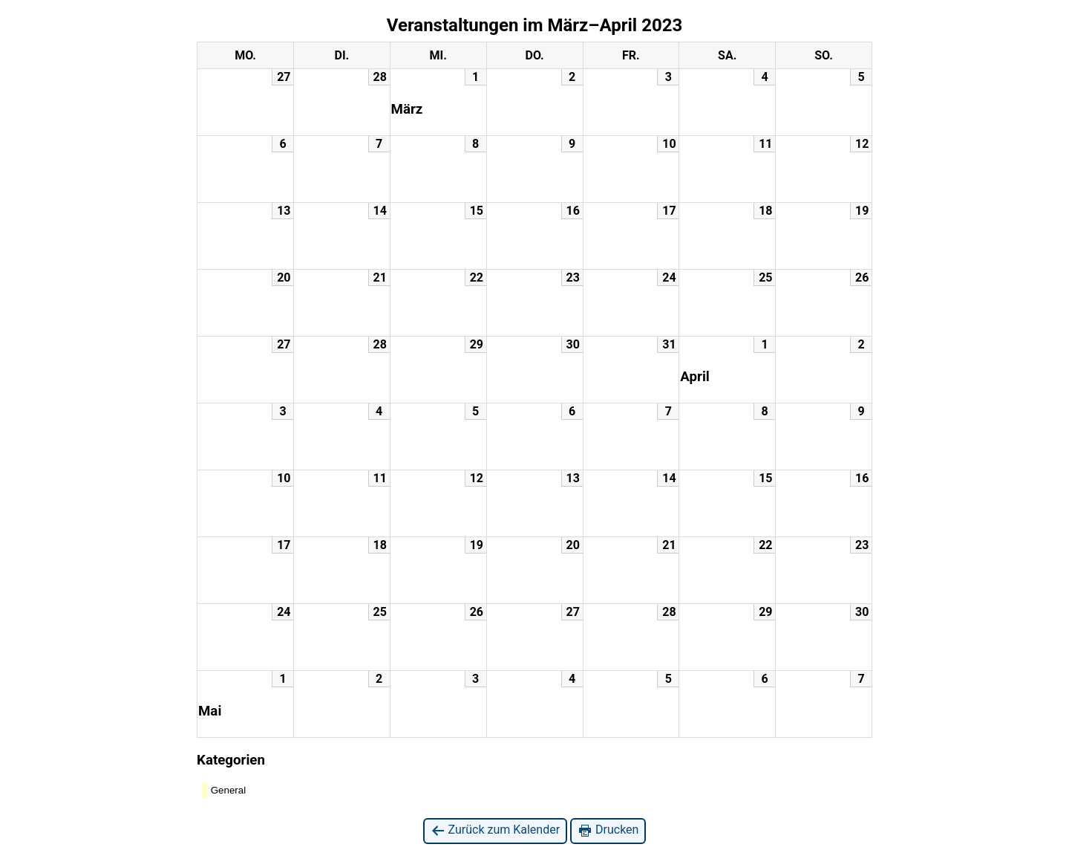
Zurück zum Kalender (495, 830)
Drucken (608, 830)
